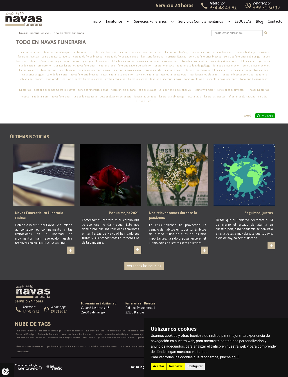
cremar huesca (222, 52)
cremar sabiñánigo (245, 52)
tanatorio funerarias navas (165, 79)
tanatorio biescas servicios (237, 74)
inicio (45, 33)
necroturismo (67, 70)
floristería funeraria (152, 56)
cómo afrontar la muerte (56, 56)
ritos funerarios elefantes (204, 74)
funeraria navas (173, 70)
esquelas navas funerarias (222, 79)
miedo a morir (40, 96)
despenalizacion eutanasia (115, 96)
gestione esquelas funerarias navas (54, 89)
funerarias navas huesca (127, 70)
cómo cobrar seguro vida (54, 61)
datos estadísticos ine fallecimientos (206, 70)
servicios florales (176, 56)
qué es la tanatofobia (174, 74)
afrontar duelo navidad (241, 96)
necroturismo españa (123, 89)
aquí (235, 357)
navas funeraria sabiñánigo (117, 74)
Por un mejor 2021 (124, 213)
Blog (259, 21)
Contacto (275, 21)
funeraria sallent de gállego (134, 65)
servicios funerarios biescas (205, 56)
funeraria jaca (107, 65)
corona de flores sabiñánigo (121, 56)
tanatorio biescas (82, 52)
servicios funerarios (147, 74)
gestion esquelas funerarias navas (82, 79)
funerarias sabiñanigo (171, 96)
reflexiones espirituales (231, 89)
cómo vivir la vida (194, 79)
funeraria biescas (129, 52)
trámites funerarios (123, 61)
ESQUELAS (243, 21)
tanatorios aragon (33, 74)
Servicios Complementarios (200, 21)
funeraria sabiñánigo (177, 52)
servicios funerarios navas (93, 89)
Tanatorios (113, 21)
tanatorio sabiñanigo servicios (64, 338)
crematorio (44, 65)
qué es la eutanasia (85, 96)
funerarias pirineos (145, 96)
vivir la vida (52, 79)
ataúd (32, 61)
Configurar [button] (194, 366)
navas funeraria (201, 52)
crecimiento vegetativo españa (249, 70)
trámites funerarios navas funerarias (75, 65)
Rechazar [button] (175, 366)
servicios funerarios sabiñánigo (242, 56)
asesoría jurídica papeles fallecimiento (233, 61)
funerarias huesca (30, 52)
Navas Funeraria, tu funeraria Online (39, 215)
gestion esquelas (115, 79)
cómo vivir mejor (204, 89)
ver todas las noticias (144, 266)
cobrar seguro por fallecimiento (90, 61)
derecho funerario (106, 52)
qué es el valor (147, 89)
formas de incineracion (226, 65)
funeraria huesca (152, 52)
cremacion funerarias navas (94, 70)
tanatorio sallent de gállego (193, 65)
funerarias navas (137, 79)
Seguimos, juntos (259, 213)
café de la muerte (57, 74)
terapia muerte (153, 70)
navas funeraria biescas (84, 74)
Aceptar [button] (158, 366)
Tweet (246, 115)
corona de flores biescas (87, 56)
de (149, 101)
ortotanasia (194, 96)
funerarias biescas (214, 96)
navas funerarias (61, 96)
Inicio (96, 21)
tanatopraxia (48, 70)
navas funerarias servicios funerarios (158, 61)
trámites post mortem (194, 61)
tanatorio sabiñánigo (56, 52)
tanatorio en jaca (164, 65)
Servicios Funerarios (150, 21)
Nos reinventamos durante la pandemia (173, 215)
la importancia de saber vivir (175, 89)
